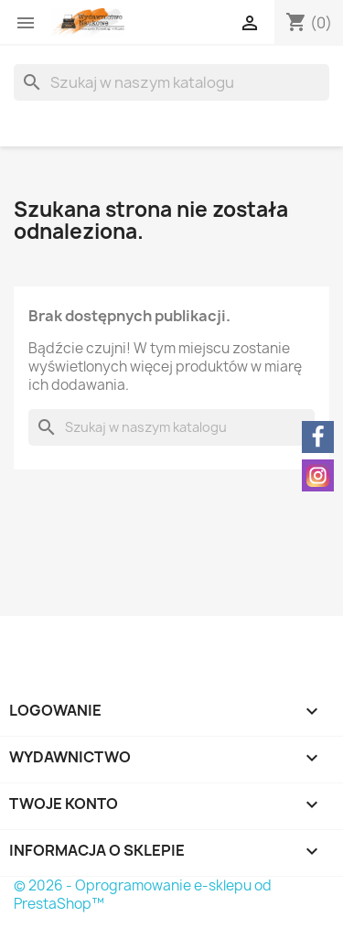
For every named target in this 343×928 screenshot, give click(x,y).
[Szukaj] (171, 82)
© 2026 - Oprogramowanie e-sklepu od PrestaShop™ (143, 894)
